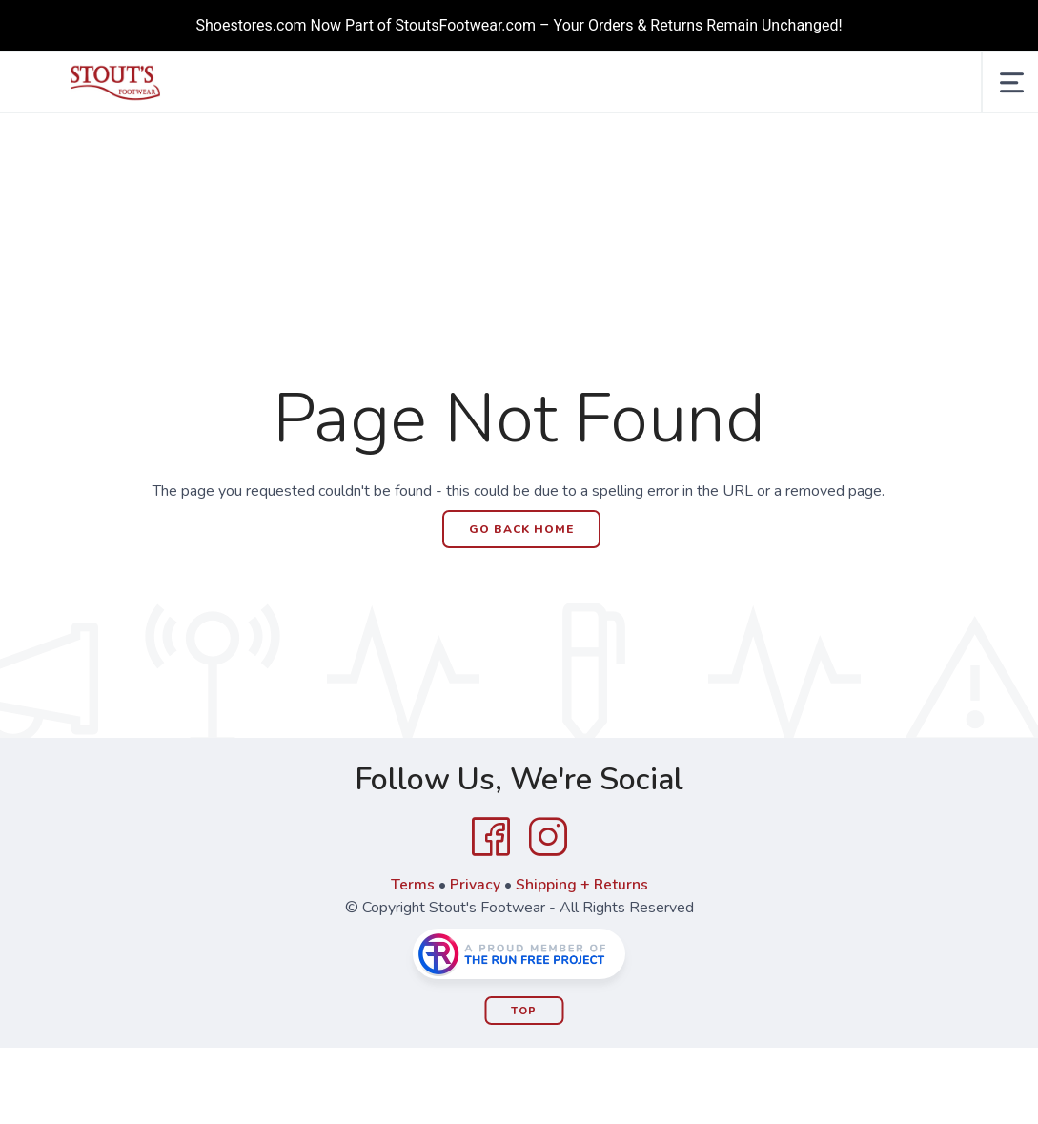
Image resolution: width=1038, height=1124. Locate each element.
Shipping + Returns (581, 884)
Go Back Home (521, 529)
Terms (412, 884)
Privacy (474, 884)
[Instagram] (548, 837)
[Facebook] (490, 837)
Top (524, 1011)
